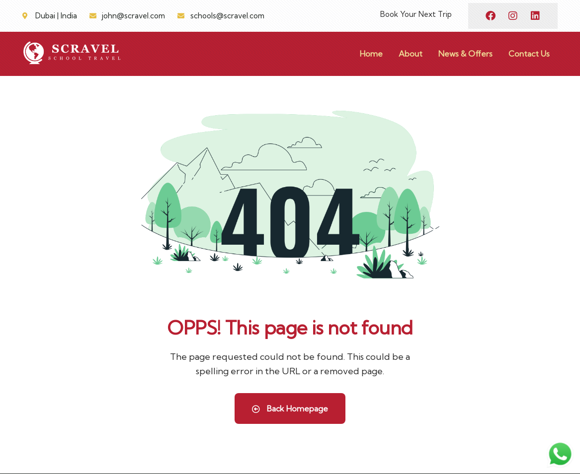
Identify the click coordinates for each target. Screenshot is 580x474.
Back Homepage (290, 408)
